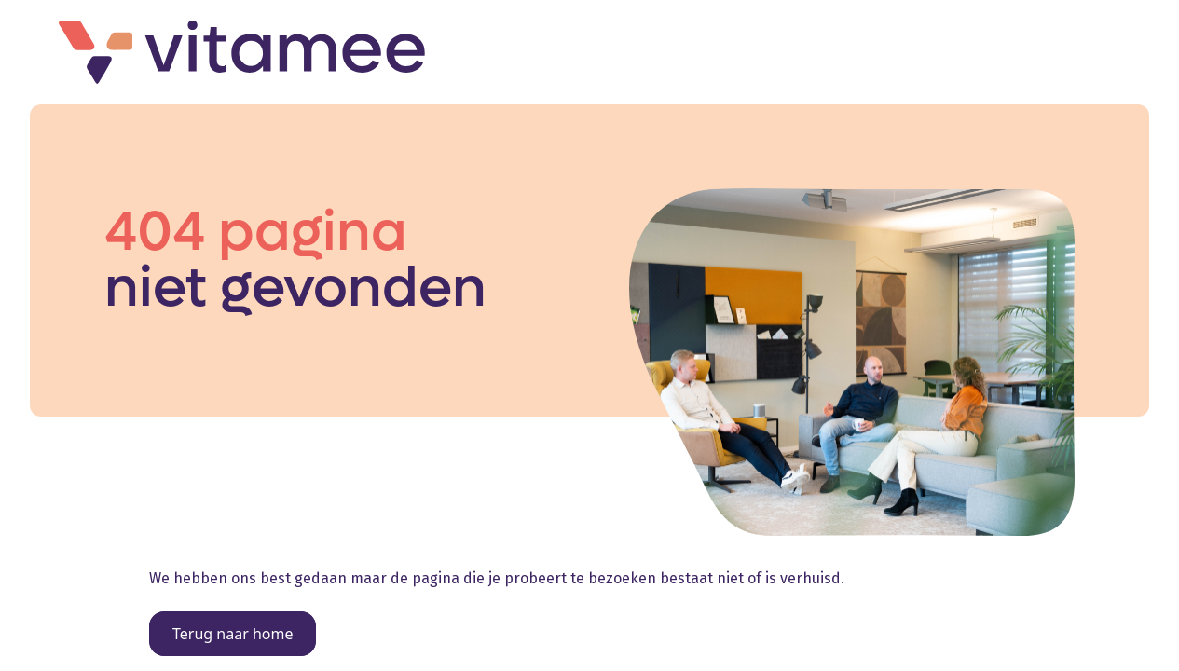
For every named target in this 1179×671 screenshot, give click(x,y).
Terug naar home (232, 633)
